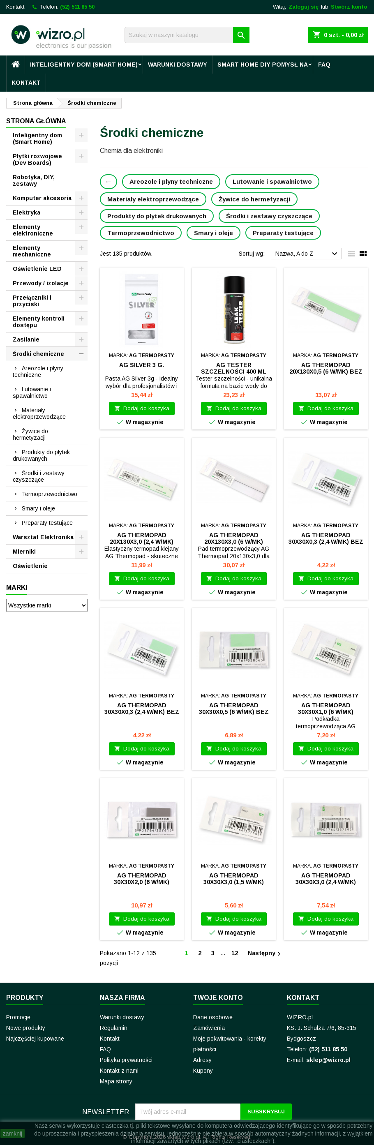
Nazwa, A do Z (307, 254)
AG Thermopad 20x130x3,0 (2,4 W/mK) (141, 538)
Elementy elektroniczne (33, 230)
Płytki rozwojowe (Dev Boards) (37, 159)
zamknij (12, 1133)
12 (234, 953)
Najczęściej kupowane (35, 1038)
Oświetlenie (30, 566)
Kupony (203, 1070)
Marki (16, 587)
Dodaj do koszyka (141, 408)
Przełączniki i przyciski (32, 300)
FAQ (324, 64)
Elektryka (26, 212)
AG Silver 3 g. (141, 365)
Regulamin (113, 1028)
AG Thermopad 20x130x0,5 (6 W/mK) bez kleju (325, 371)
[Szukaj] (187, 35)
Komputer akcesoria (42, 198)
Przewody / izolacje (41, 283)
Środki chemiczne (38, 354)
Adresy (202, 1060)
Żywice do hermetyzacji (30, 434)
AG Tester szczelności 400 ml (233, 368)
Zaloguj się (304, 7)
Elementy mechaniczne (32, 251)
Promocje (18, 1017)
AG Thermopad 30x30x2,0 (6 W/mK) (141, 878)
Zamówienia (209, 1028)
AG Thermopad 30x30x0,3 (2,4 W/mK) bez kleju (326, 542)
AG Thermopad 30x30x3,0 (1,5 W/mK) (233, 878)
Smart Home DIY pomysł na (262, 64)
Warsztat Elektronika (43, 537)
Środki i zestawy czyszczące (39, 476)
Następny (265, 953)
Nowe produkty (25, 1028)
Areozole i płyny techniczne (38, 371)
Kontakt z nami (119, 1070)
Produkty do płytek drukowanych (41, 455)
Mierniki (24, 551)
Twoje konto (218, 997)
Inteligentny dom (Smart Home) (84, 64)
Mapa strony (116, 1081)
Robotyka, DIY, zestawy (34, 180)
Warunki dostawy (177, 64)
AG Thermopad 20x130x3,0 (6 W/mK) (233, 538)
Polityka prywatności (126, 1060)
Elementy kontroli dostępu (39, 321)
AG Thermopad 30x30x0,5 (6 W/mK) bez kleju (234, 712)
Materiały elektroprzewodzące (39, 413)
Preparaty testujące (47, 522)
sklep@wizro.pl (328, 1060)
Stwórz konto (349, 7)
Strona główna (36, 121)
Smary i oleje (38, 508)
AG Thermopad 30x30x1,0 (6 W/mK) (325, 708)
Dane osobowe (213, 1017)
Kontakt (15, 7)
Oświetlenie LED (37, 268)
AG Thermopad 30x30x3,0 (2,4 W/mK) (326, 878)
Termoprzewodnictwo (49, 494)
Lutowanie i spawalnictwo (32, 392)
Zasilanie (26, 339)
